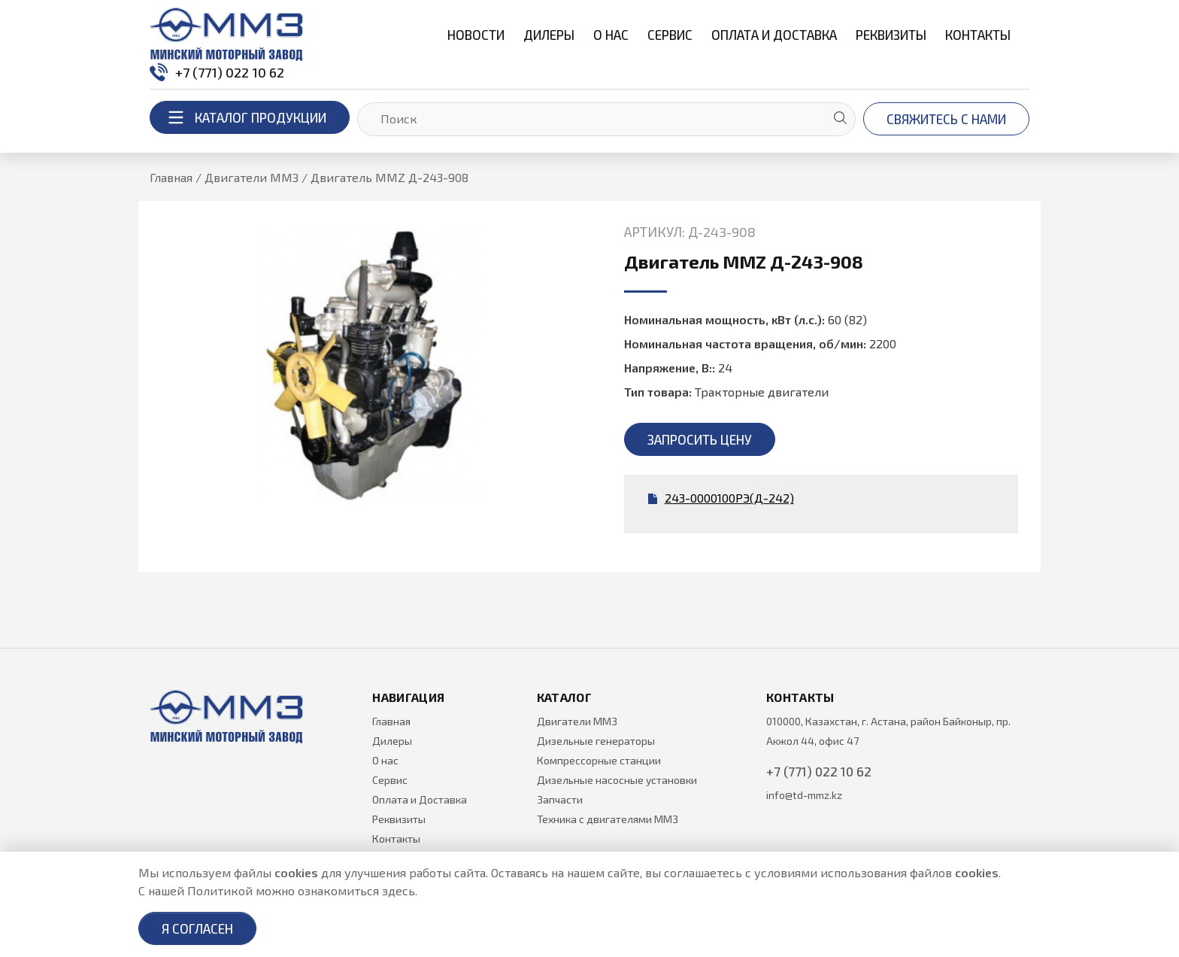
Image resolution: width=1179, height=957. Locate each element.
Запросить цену (699, 439)
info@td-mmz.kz (804, 794)
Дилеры (548, 34)
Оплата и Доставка (774, 34)
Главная (391, 721)
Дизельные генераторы (596, 740)
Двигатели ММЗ (577, 721)
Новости (476, 34)
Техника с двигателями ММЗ (607, 819)
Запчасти (560, 799)
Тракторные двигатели (762, 391)
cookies (296, 872)
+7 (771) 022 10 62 (217, 72)
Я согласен (197, 928)
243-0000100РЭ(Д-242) (721, 498)
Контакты (978, 34)
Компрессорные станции (599, 760)
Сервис (670, 34)
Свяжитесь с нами (946, 118)
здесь (398, 890)
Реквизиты (891, 34)
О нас (611, 34)
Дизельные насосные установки (617, 779)
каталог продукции (241, 117)
